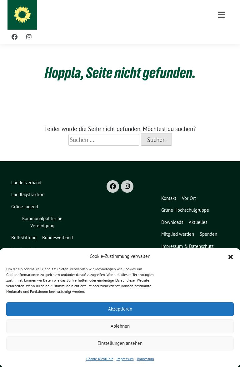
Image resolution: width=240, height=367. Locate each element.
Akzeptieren (120, 309)
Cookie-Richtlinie (99, 358)
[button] (231, 256)
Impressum (125, 358)
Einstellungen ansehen (120, 343)
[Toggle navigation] (221, 15)
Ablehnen (120, 326)
